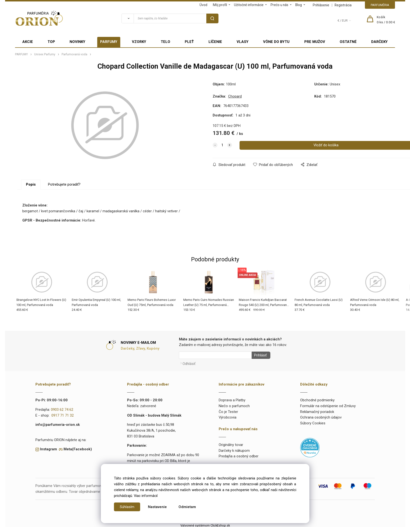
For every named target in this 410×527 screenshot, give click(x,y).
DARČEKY (379, 42)
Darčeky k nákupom (234, 449)
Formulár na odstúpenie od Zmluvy (328, 404)
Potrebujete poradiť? (64, 184)
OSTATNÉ (348, 42)
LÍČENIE (215, 42)
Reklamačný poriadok (317, 410)
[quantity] (222, 145)
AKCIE (27, 42)
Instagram (48, 448)
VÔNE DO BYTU (276, 42)
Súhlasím (127, 507)
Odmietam (187, 507)
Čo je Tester (228, 410)
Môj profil (220, 5)
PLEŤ (189, 42)
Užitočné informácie (249, 5)
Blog (298, 5)
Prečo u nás (279, 5)
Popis (31, 184)
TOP (51, 42)
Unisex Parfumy (44, 54)
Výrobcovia (227, 416)
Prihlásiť (259, 355)
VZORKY (139, 42)
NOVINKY (77, 42)
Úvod (203, 5)
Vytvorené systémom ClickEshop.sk (205, 524)
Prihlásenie (321, 5)
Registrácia (343, 5)
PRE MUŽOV (314, 42)
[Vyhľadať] (127, 18)
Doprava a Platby (232, 398)
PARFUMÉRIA (380, 5)
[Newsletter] (215, 355)
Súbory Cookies (312, 422)
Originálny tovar (231, 443)
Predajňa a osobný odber (238, 455)
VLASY (243, 42)
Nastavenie (157, 507)
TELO (165, 42)
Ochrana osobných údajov (321, 416)
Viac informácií (146, 496)
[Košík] (386, 20)
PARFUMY (108, 42)
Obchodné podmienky (317, 398)
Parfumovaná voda (74, 54)
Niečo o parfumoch (234, 404)
